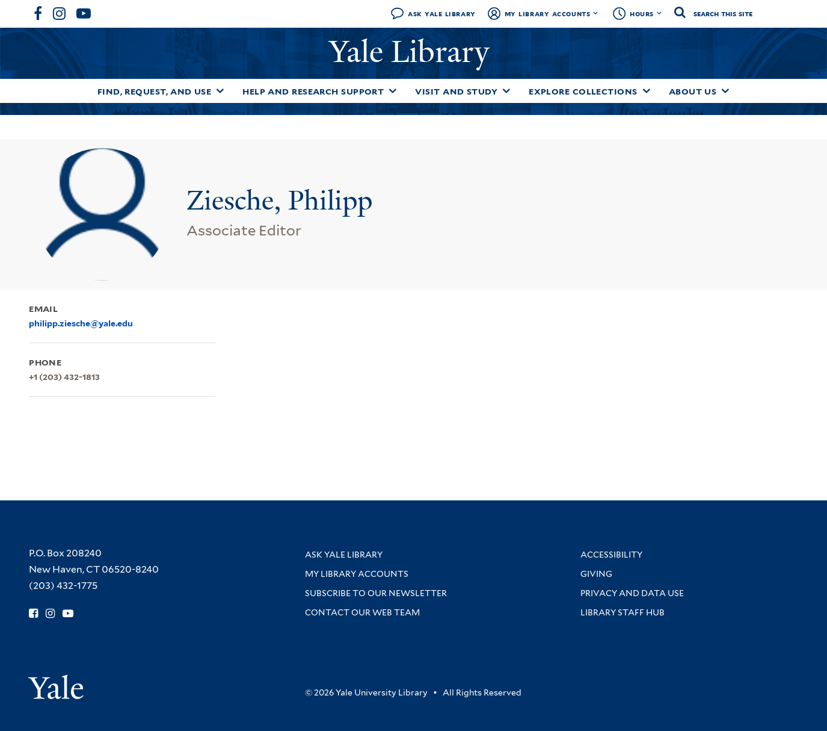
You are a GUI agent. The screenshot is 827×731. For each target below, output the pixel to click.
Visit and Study (456, 91)
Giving (596, 574)
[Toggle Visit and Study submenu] (506, 91)
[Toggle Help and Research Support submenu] (393, 91)
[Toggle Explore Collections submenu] (646, 91)
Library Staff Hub (622, 612)
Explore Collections (583, 91)
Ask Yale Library (442, 13)
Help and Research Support (313, 91)
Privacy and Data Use (632, 593)
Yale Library (413, 52)
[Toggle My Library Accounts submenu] (595, 13)
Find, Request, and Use (154, 91)
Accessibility (611, 554)
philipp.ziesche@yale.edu (81, 323)
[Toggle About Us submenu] (725, 91)
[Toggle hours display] (659, 13)
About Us (693, 91)
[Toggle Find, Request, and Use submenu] (220, 91)
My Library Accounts (548, 13)
